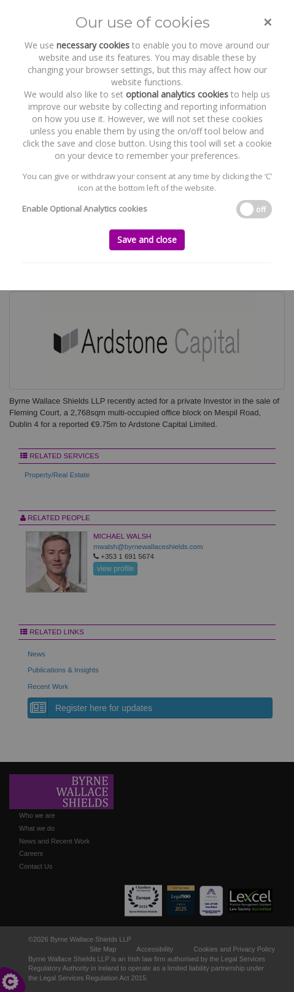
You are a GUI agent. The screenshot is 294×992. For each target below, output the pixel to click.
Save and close (147, 239)
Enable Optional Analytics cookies (84, 208)
